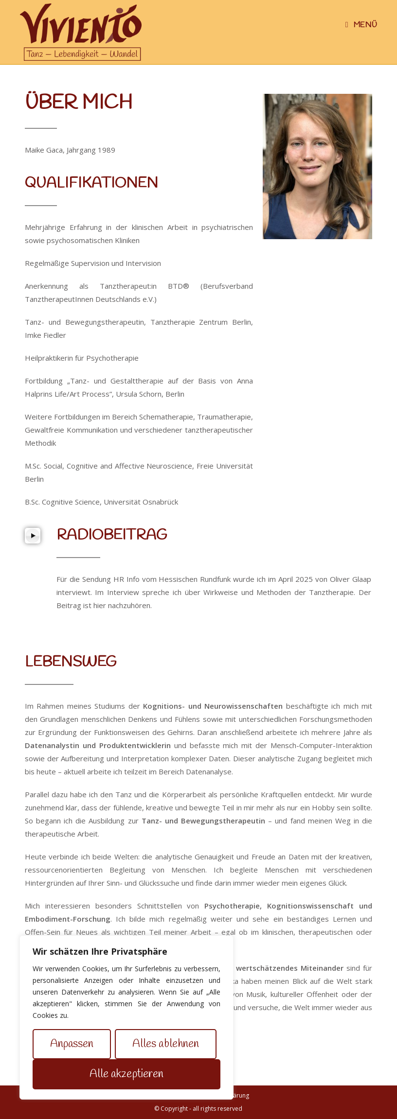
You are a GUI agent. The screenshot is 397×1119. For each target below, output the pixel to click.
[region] (126, 1017)
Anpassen (72, 1044)
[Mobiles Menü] (361, 25)
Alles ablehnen (165, 1044)
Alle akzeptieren (127, 1074)
